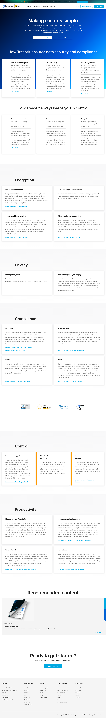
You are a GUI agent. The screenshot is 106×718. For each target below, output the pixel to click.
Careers (59, 697)
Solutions (37, 6)
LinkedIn (77, 692)
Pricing (52, 6)
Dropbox (26, 690)
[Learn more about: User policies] (86, 150)
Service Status (44, 697)
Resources (45, 6)
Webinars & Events (62, 702)
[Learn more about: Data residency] (51, 91)
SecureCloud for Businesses (9, 688)
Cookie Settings (98, 715)
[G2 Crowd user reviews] (93, 685)
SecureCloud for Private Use (9, 690)
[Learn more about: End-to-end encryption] (16, 91)
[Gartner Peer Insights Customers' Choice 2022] (101, 691)
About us (59, 688)
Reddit (77, 695)
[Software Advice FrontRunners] (93, 691)
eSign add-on (5, 697)
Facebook (78, 688)
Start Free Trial (42, 38)
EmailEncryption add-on (8, 700)
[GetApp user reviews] (100, 698)
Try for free (99, 6)
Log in (77, 6)
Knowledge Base (45, 688)
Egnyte (26, 692)
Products (28, 6)
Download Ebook (63, 38)
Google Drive (28, 688)
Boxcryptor (27, 697)
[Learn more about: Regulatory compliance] (86, 93)
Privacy (91, 715)
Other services (28, 704)
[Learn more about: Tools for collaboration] (16, 147)
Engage (4, 692)
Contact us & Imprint (62, 690)
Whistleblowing (61, 692)
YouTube (77, 697)
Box (25, 695)
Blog (41, 692)
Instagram (78, 690)
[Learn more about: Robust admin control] (51, 150)
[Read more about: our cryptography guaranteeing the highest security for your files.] (53, 619)
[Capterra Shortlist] (101, 684)
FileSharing (5, 695)
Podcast (59, 695)
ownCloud (27, 702)
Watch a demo (86, 6)
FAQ (41, 695)
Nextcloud (27, 700)
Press (58, 700)
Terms (86, 715)
